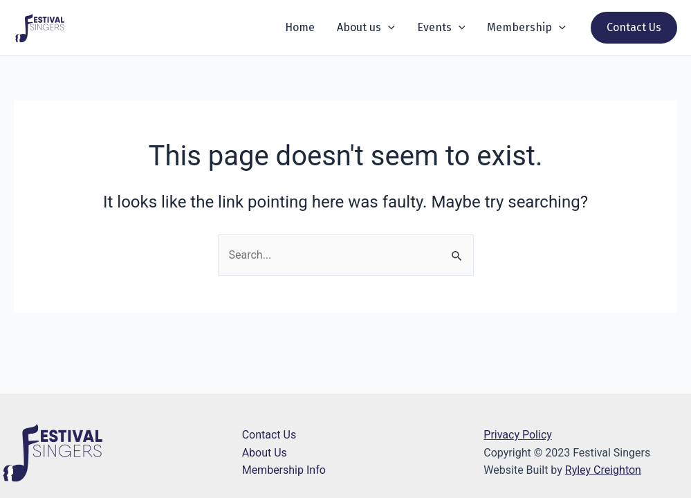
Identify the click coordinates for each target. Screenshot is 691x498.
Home (300, 27)
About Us (264, 452)
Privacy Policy (517, 434)
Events (441, 27)
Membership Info (284, 470)
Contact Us (269, 434)
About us (366, 27)
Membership (526, 27)
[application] (388, 27)
